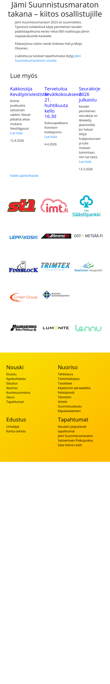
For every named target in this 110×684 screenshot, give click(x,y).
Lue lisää (16, 133)
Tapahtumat (15, 402)
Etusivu (11, 374)
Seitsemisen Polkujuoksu (75, 440)
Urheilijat (12, 427)
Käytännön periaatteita (74, 388)
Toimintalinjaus (69, 379)
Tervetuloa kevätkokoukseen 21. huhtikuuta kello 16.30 (63, 102)
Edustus (12, 383)
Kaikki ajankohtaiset (24, 175)
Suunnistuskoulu (70, 406)
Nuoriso (12, 388)
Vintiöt (62, 402)
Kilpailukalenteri (69, 411)
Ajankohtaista (16, 379)
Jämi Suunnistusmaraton (75, 436)
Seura (10, 397)
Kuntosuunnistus (18, 392)
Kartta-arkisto (16, 431)
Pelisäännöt (66, 392)
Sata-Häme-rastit (70, 445)
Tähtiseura (65, 374)
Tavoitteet (65, 383)
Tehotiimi (64, 397)
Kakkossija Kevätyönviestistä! (29, 91)
